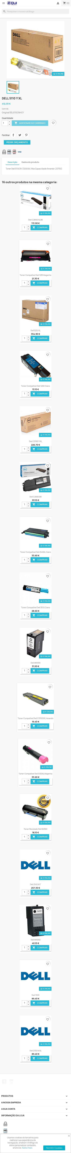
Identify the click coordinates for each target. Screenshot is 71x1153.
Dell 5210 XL (35, 330)
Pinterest (26, 135)
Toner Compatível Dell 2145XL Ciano (35, 552)
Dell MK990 (35, 663)
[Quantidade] (5, 123)
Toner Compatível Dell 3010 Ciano (35, 607)
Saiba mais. (27, 1148)
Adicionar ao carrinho (29, 123)
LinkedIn (11, 1081)
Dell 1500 (35, 995)
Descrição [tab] (12, 162)
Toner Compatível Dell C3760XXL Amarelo (35, 718)
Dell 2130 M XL (36, 1050)
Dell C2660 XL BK (35, 220)
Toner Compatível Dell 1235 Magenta (35, 275)
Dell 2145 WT (35, 884)
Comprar (40, 227)
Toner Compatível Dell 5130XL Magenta (35, 773)
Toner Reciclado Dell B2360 (35, 829)
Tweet (19, 135)
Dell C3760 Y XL (35, 441)
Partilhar (13, 135)
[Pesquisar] (35, 11)
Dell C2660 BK (35, 496)
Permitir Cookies (54, 1148)
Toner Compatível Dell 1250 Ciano (35, 386)
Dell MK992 (35, 940)
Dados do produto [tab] (30, 162)
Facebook (4, 1081)
